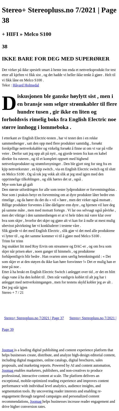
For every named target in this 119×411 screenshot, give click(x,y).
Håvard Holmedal (26, 85)
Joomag (8, 350)
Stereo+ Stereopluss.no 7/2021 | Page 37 (34, 318)
